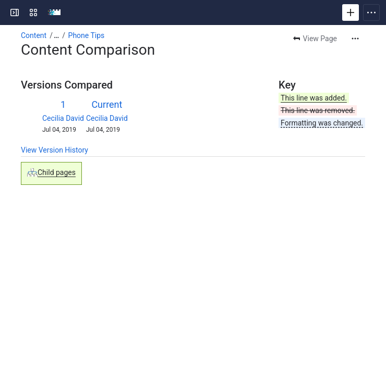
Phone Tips (86, 35)
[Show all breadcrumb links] (56, 35)
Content (33, 35)
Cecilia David (63, 118)
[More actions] (355, 38)
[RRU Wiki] (54, 12)
